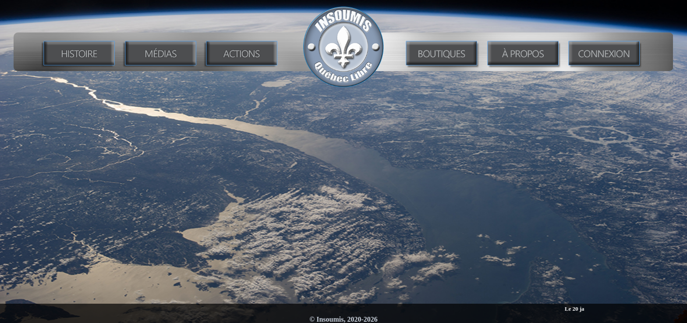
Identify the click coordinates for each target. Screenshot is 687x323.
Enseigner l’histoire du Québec (343, 100)
